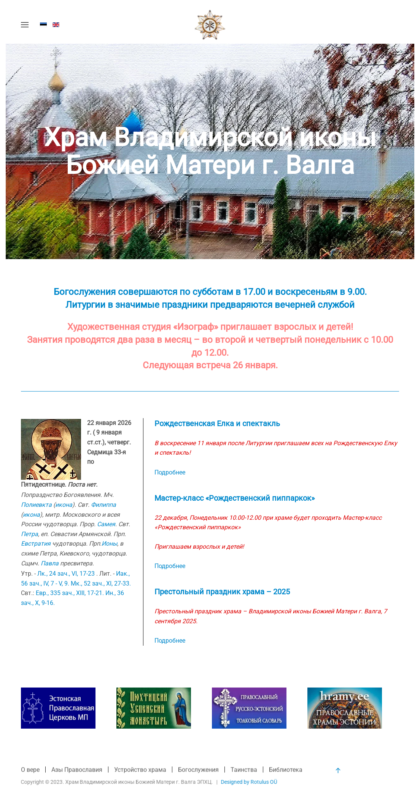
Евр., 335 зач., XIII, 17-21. (70, 593)
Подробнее (169, 472)
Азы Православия (76, 770)
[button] (25, 25)
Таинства (244, 770)
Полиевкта (36, 504)
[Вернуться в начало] (210, 25)
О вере (30, 770)
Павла (50, 563)
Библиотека (285, 770)
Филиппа (103, 504)
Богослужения (198, 770)
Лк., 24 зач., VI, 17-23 (66, 573)
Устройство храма (140, 770)
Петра (29, 534)
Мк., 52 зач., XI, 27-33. (101, 583)
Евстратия (36, 543)
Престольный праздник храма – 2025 (222, 591)
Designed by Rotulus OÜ (248, 782)
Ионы (109, 543)
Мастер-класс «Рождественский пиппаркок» (234, 498)
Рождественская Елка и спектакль (217, 423)
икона (63, 504)
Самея (106, 524)
